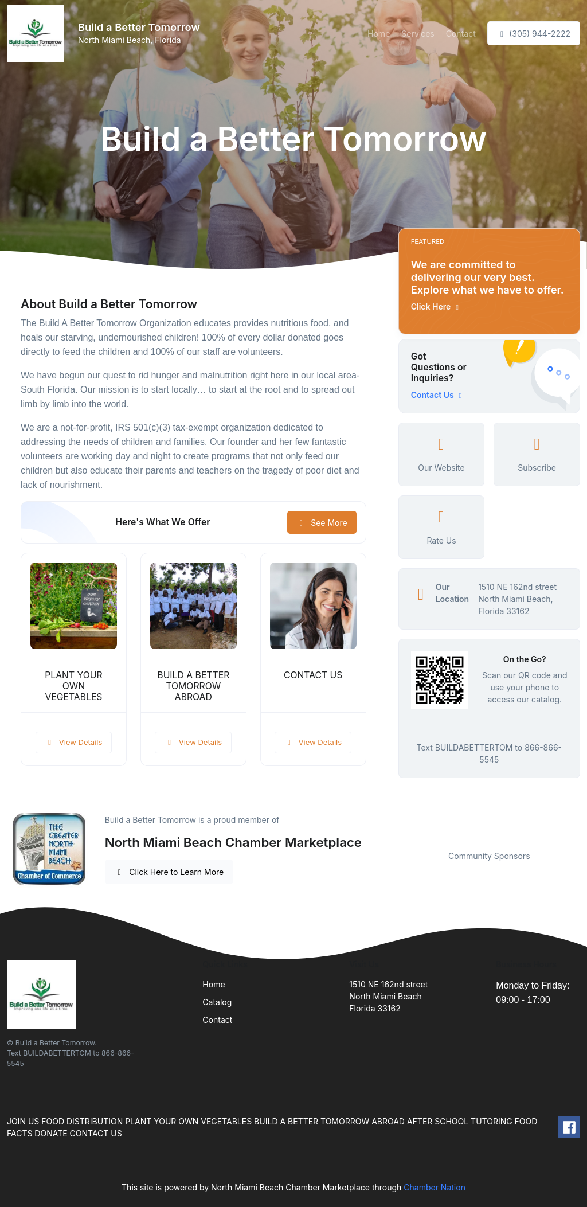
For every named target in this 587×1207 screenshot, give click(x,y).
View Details (74, 742)
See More (321, 523)
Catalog (217, 1002)
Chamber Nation (434, 1187)
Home (378, 33)
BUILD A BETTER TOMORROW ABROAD (193, 686)
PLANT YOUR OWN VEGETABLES (73, 686)
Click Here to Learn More (169, 872)
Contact (461, 33)
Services (417, 33)
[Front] (38, 33)
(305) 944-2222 (533, 33)
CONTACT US (313, 675)
